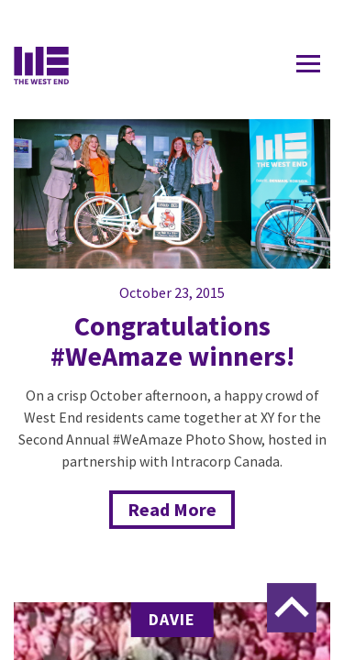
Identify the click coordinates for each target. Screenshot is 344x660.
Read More (172, 509)
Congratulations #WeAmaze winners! (172, 340)
